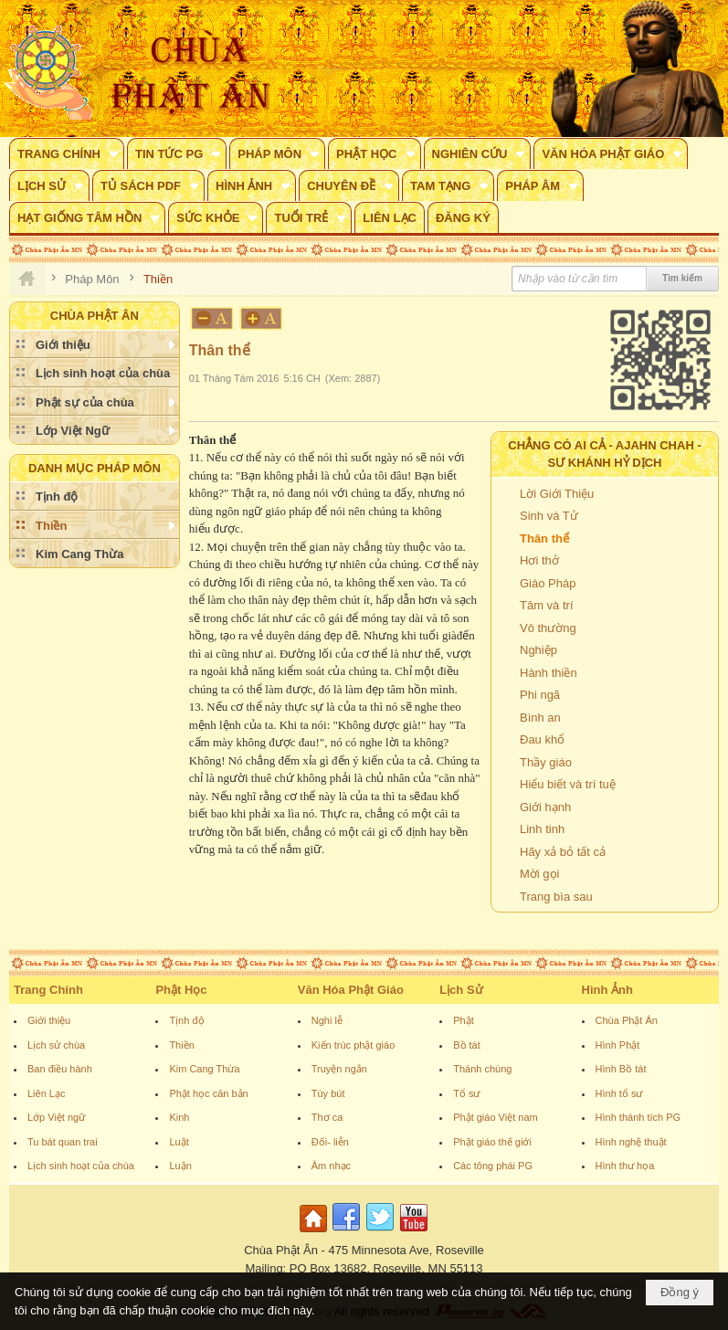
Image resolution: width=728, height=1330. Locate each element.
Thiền (181, 1045)
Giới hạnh (545, 807)
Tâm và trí (547, 605)
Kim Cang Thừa (204, 1068)
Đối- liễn (330, 1141)
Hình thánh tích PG (638, 1117)
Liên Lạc (46, 1093)
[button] (66, 153)
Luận (180, 1165)
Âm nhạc (331, 1165)
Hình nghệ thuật (631, 1141)
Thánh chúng (482, 1068)
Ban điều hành (59, 1068)
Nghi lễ (327, 1020)
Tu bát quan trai (62, 1141)
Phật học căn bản (208, 1093)
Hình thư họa (625, 1165)
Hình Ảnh (607, 990)
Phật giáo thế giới (492, 1141)
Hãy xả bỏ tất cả (563, 852)
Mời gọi (539, 874)
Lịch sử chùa (56, 1045)
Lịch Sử (460, 990)
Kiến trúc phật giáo (353, 1045)
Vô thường (548, 628)
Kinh (179, 1117)
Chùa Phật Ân (627, 1020)
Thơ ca (327, 1117)
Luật (178, 1141)
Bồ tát (466, 1045)
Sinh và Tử (549, 515)
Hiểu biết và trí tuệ (568, 784)
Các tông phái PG (493, 1165)
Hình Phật (618, 1045)
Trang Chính (48, 990)
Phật (463, 1020)
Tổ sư (466, 1093)
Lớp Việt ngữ (56, 1117)
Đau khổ (542, 739)
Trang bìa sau (556, 896)
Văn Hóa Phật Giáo (351, 990)
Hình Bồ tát (621, 1068)
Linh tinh (542, 829)
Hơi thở (539, 560)
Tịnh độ (186, 1020)
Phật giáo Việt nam (495, 1117)
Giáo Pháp (547, 583)
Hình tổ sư (619, 1093)
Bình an (540, 717)
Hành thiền (548, 673)
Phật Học (180, 990)
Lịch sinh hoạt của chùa (80, 1165)
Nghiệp (538, 650)
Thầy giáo (546, 762)
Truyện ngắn (339, 1068)
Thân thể (544, 538)
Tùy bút (328, 1093)
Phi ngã (540, 695)
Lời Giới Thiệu (557, 494)
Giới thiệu (48, 1020)
